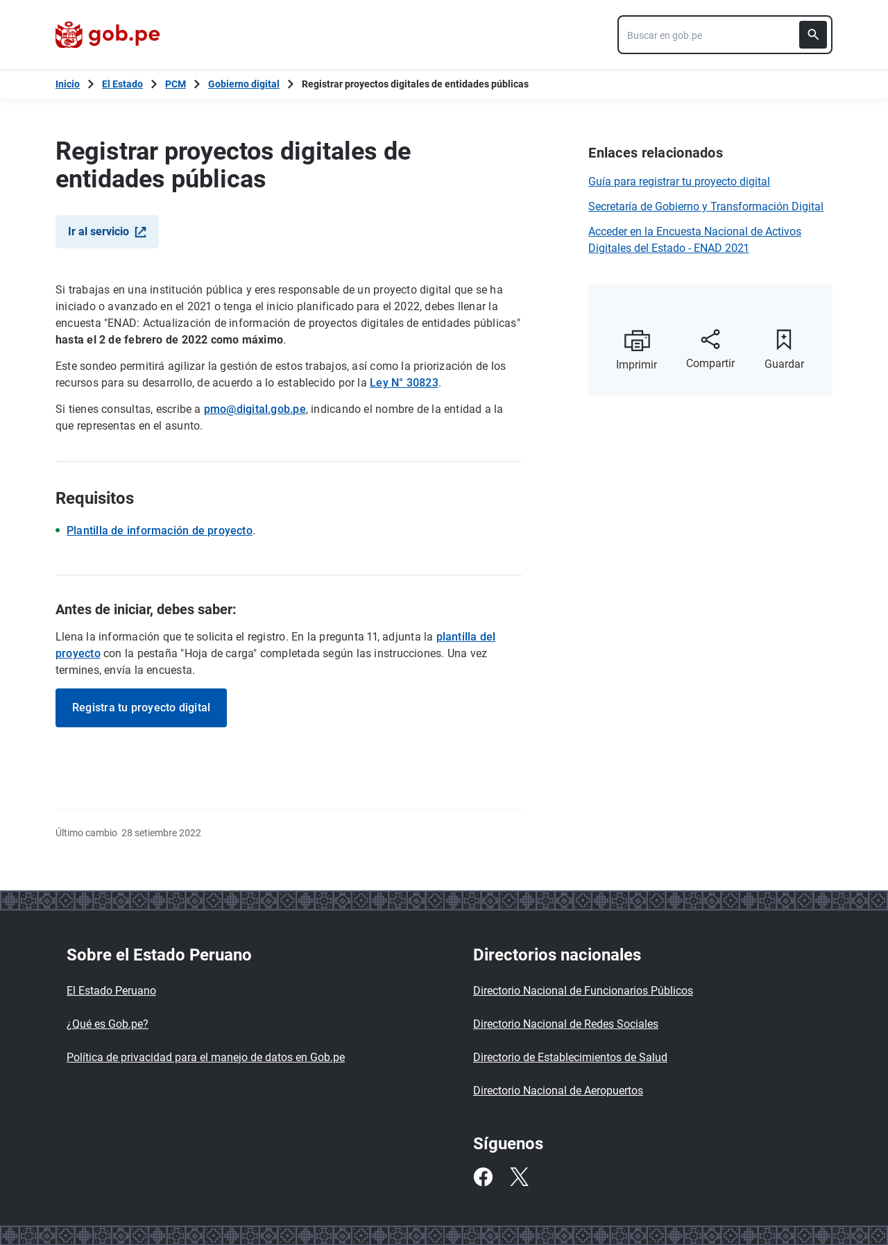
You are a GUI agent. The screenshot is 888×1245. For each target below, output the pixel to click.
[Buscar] (813, 35)
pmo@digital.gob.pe (255, 409)
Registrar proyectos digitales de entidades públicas (415, 84)
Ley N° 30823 (404, 382)
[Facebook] (483, 1177)
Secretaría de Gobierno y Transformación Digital (705, 206)
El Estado (122, 84)
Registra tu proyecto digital (141, 707)
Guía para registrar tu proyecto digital (679, 181)
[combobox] (724, 34)
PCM (175, 84)
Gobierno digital (244, 84)
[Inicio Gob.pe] (68, 84)
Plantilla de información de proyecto (160, 530)
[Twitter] (519, 1177)
